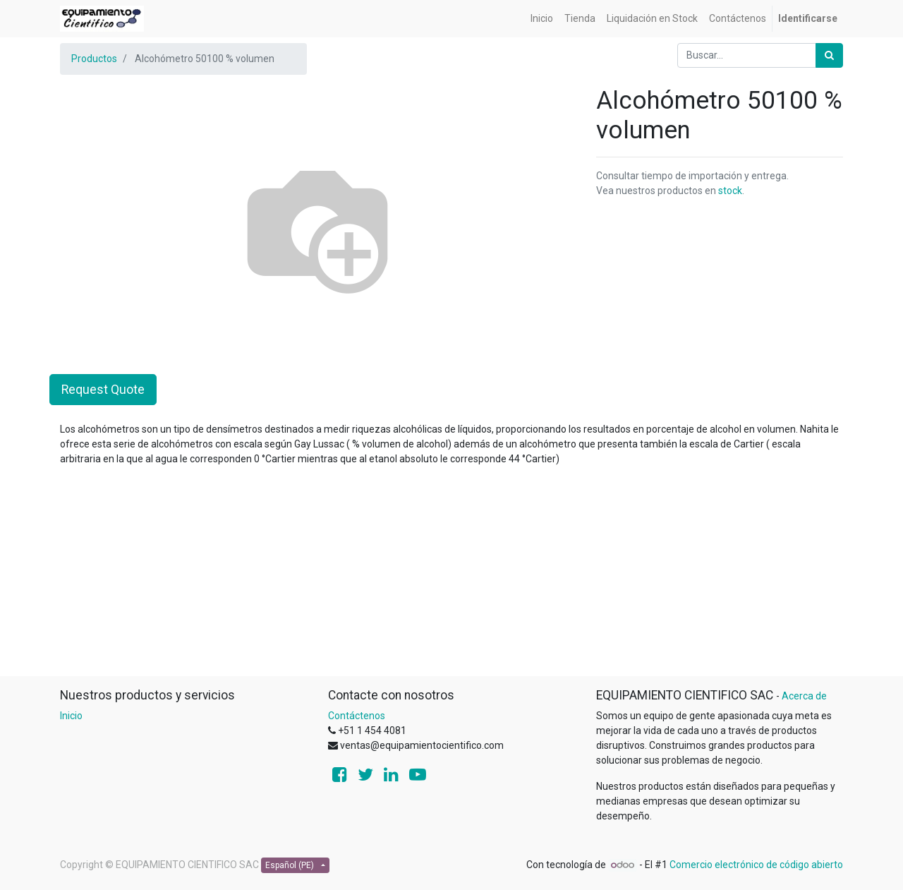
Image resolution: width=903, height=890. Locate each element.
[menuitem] (542, 19)
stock (730, 190)
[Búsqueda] (829, 55)
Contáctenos (356, 715)
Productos (94, 58)
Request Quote (103, 390)
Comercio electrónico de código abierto (756, 864)
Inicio (71, 715)
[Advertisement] (451, 576)
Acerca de (804, 696)
